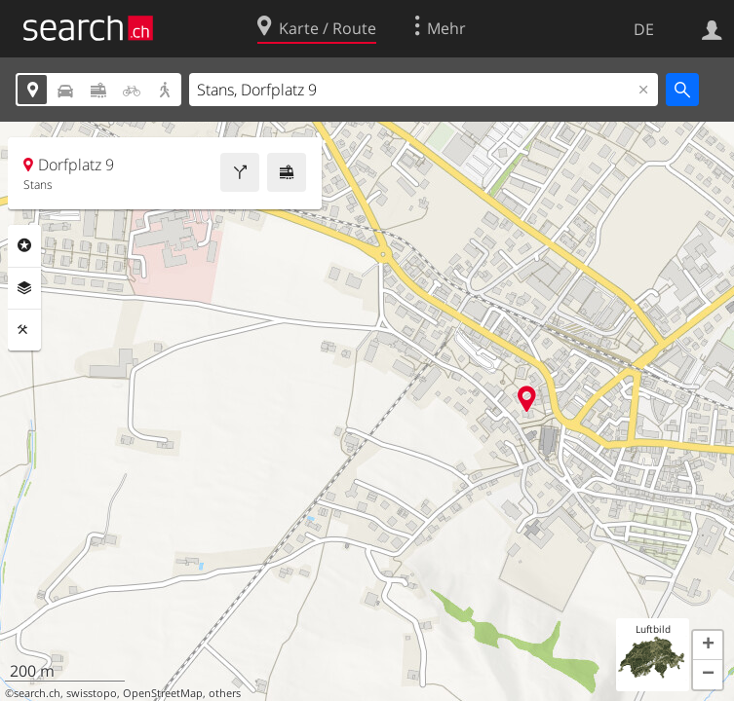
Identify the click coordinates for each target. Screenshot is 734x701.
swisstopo (91, 693)
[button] (707, 645)
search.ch (37, 693)
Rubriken (24, 245)
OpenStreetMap (163, 693)
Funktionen (24, 330)
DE (644, 29)
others (225, 693)
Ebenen (24, 288)
